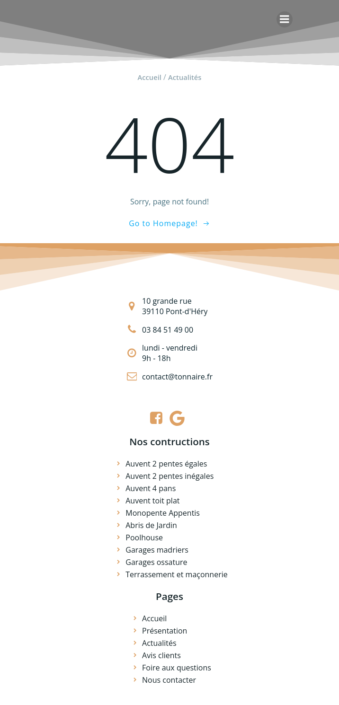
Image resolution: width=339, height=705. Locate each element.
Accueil (149, 77)
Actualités (184, 77)
